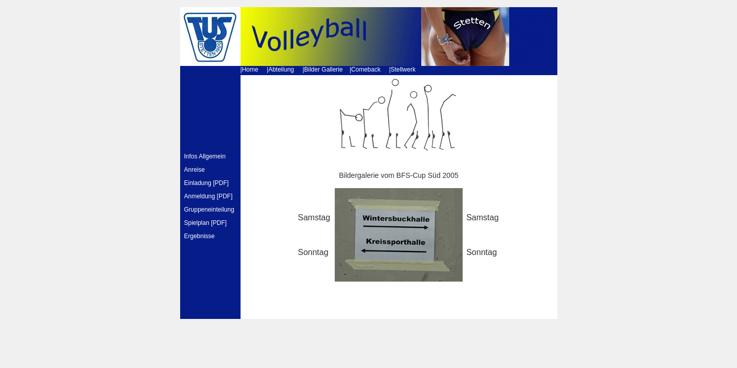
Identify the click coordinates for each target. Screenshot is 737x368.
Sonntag (313, 252)
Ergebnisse (199, 236)
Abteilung (281, 69)
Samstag (314, 217)
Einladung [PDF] (206, 183)
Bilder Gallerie (323, 69)
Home (250, 69)
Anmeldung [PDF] (208, 196)
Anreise (194, 169)
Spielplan (196, 222)
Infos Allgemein (205, 156)
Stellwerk (403, 69)
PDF (219, 222)
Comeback (365, 69)
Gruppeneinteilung (210, 209)
